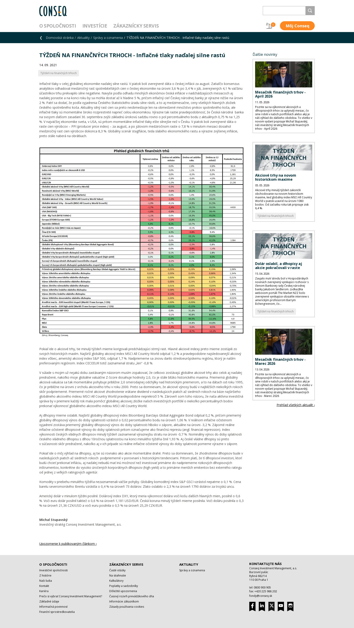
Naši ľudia (45, 581)
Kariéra (44, 591)
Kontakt (44, 586)
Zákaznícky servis (136, 26)
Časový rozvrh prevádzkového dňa (131, 596)
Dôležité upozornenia (123, 591)
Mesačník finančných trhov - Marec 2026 (280, 361)
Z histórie (45, 575)
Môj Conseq (297, 25)
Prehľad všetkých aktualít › (296, 405)
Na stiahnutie (117, 575)
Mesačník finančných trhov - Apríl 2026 (280, 94)
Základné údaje (49, 601)
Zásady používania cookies (126, 607)
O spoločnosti (57, 26)
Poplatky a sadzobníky (123, 586)
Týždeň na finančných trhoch (275, 216)
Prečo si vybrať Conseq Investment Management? (70, 596)
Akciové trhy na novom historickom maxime (275, 177)
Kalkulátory (116, 581)
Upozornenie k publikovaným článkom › (68, 543)
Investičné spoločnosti (53, 570)
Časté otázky (117, 570)
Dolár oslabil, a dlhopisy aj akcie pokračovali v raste (278, 265)
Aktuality (83, 37)
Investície (94, 26)
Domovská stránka (60, 37)
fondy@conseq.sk (260, 596)
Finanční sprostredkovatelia (57, 612)
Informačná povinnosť (53, 607)
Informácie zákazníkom (124, 601)
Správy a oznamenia (108, 37)
